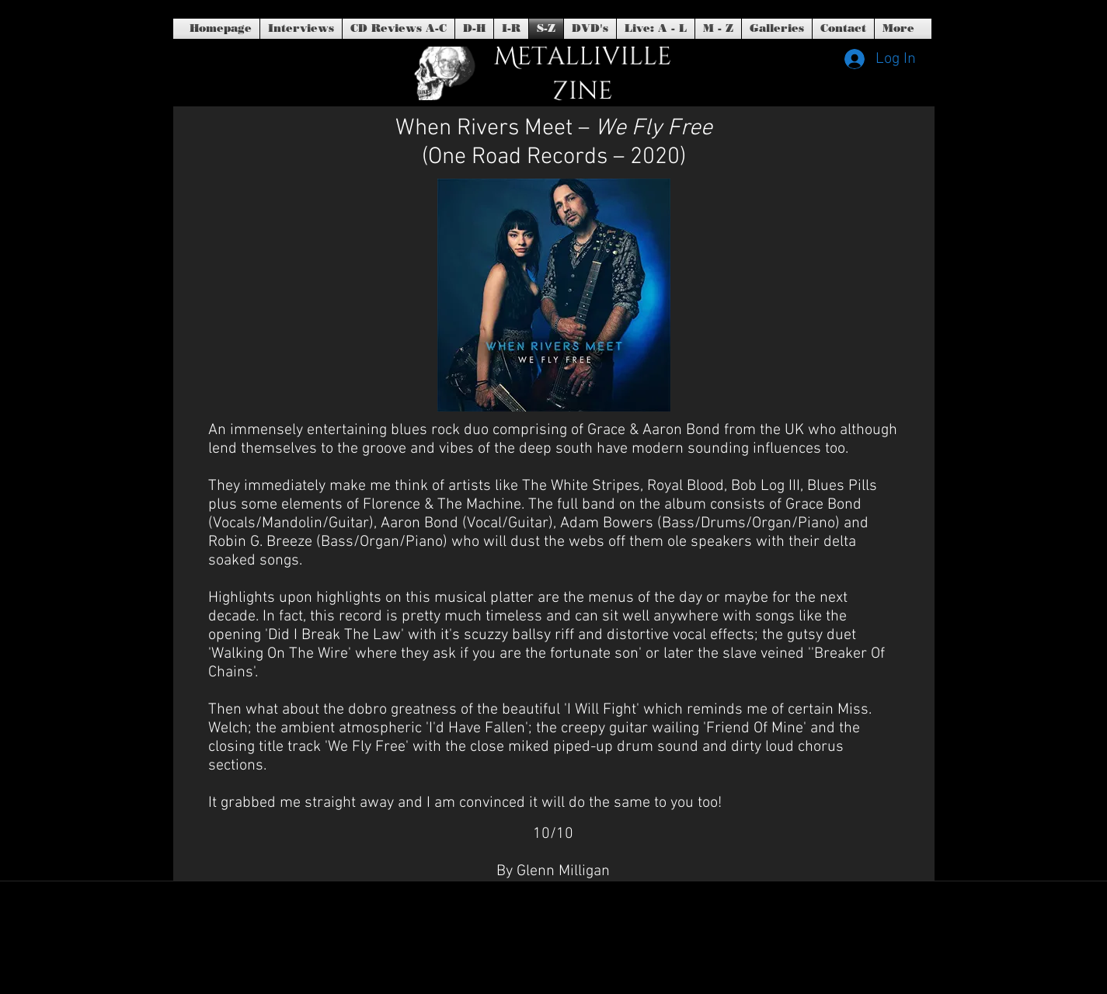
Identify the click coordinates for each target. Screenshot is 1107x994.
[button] (590, 29)
